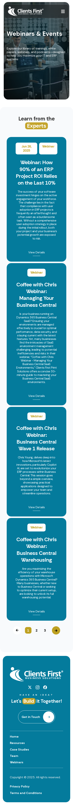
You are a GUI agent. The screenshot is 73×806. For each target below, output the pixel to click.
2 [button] (36, 630)
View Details (36, 252)
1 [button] (28, 630)
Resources (17, 743)
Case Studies (19, 749)
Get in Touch (31, 717)
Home (14, 737)
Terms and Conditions (26, 793)
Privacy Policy (20, 786)
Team (14, 756)
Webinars (16, 762)
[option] (36, 379)
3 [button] (45, 630)
